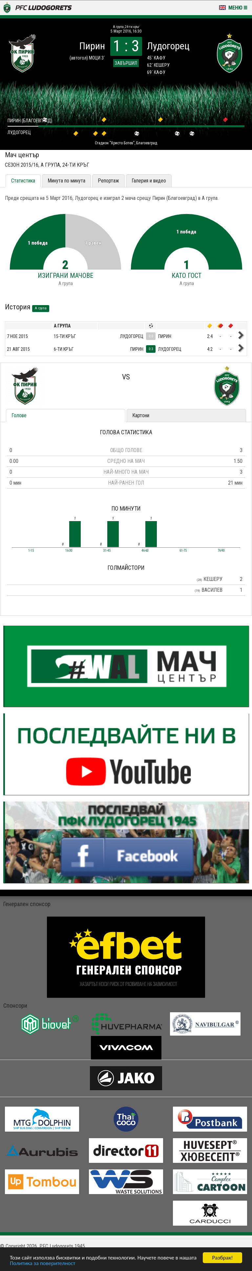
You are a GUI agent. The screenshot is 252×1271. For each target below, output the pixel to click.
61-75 (183, 550)
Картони (140, 415)
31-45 (107, 550)
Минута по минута (66, 181)
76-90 (221, 550)
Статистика (23, 181)
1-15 (31, 550)
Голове (19, 415)
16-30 (69, 550)
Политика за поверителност (42, 1263)
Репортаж (108, 181)
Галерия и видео (149, 181)
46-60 (145, 550)
